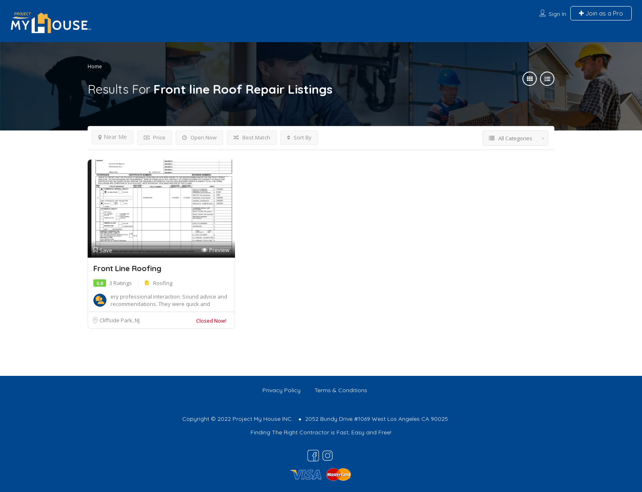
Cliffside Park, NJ (119, 320)
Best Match (251, 137)
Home (95, 66)
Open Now (199, 137)
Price (154, 137)
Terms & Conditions (340, 390)
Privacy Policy (281, 390)
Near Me (112, 137)
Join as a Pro (601, 13)
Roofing (162, 283)
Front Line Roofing (127, 268)
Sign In (557, 14)
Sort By (299, 137)
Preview (215, 250)
